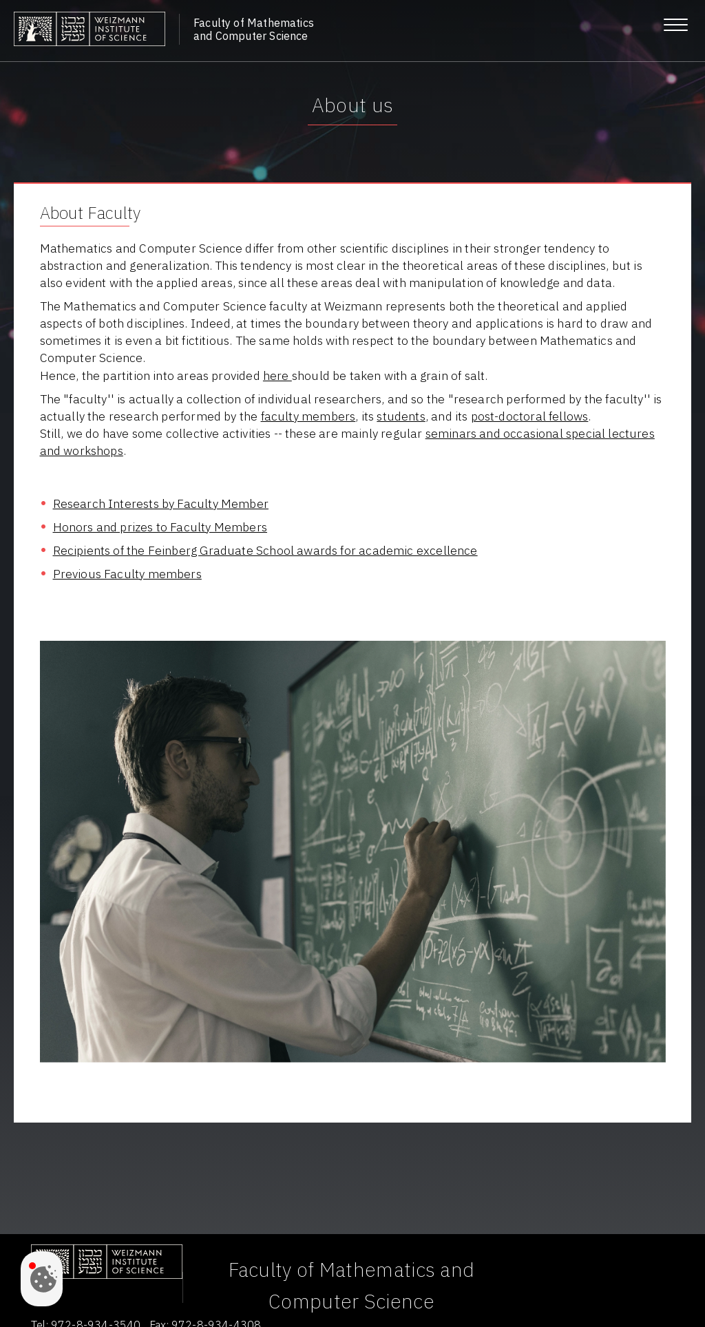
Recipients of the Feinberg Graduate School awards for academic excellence (265, 550)
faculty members (308, 416)
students (401, 416)
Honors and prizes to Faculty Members (160, 527)
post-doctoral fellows (530, 416)
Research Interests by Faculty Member (161, 503)
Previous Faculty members (127, 574)
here (277, 375)
